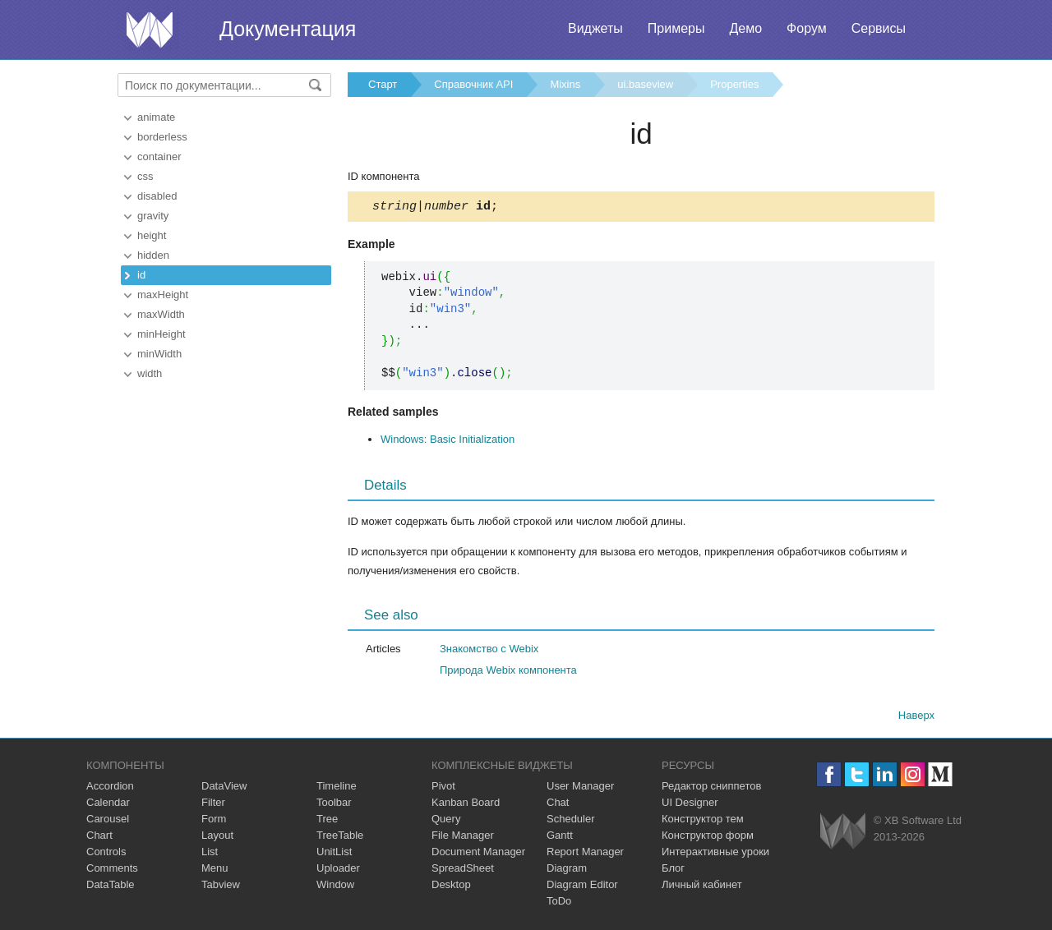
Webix (842, 833)
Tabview (220, 887)
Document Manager (478, 854)
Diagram (567, 870)
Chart (99, 837)
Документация (287, 28)
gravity (152, 215)
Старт (382, 84)
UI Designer (690, 805)
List (209, 854)
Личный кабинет (702, 887)
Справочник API (473, 84)
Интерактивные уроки (715, 854)
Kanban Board (465, 805)
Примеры (676, 28)
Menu (214, 870)
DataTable (110, 887)
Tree (327, 821)
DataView (224, 788)
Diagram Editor (582, 887)
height (151, 235)
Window (335, 887)
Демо (745, 28)
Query (445, 821)
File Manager (462, 837)
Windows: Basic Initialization (447, 441)
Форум (807, 28)
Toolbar (334, 805)
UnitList (334, 854)
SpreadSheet (462, 870)
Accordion (110, 788)
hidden (153, 255)
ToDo (559, 903)
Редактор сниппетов (711, 788)
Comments (112, 870)
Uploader (338, 870)
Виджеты (595, 28)
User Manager (580, 788)
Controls (106, 854)
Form (213, 821)
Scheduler (571, 821)
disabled (157, 196)
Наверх (916, 717)
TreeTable (339, 837)
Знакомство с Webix (489, 651)
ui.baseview (645, 84)
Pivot (443, 788)
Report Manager (585, 854)
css (145, 176)
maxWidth (161, 314)
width (149, 373)
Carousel (107, 821)
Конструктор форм (708, 837)
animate (156, 117)
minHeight (161, 334)
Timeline (336, 788)
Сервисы (878, 28)
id (141, 275)
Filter (213, 805)
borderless (162, 137)
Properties (734, 84)
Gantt (560, 837)
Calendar (108, 805)
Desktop (451, 887)
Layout (217, 837)
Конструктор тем (703, 821)
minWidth (159, 354)
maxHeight (162, 294)
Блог (673, 870)
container (159, 156)
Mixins (565, 84)
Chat (558, 805)
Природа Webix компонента (508, 672)
